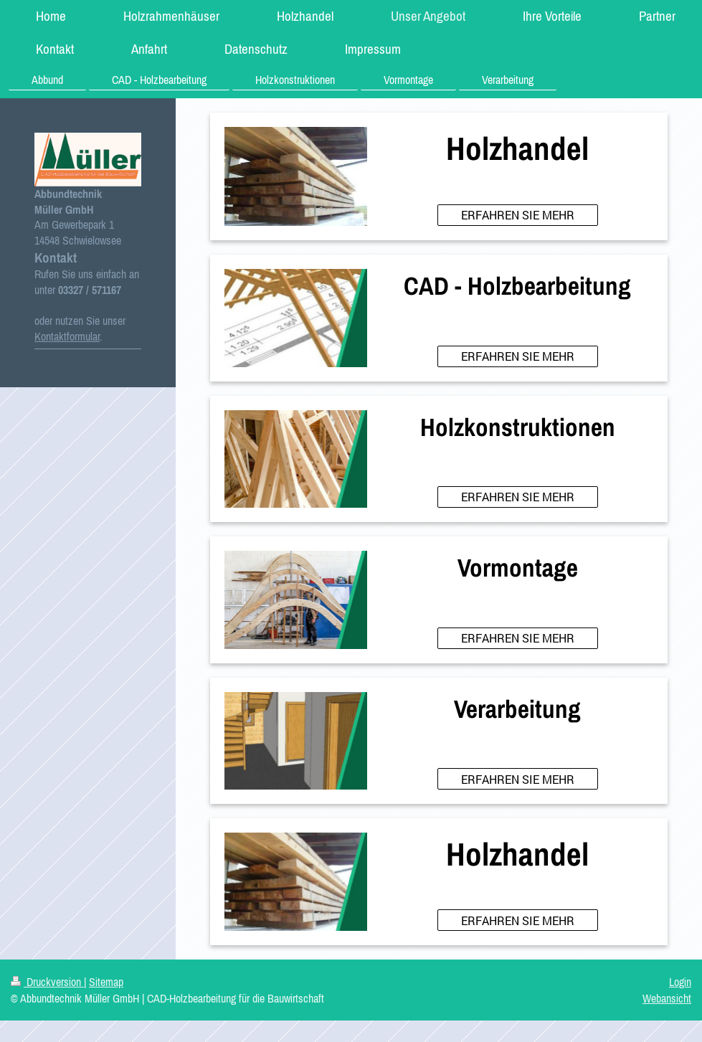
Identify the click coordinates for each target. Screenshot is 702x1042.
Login (680, 981)
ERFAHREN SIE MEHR (517, 214)
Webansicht (666, 998)
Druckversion (47, 981)
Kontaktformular (67, 336)
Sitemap (106, 981)
